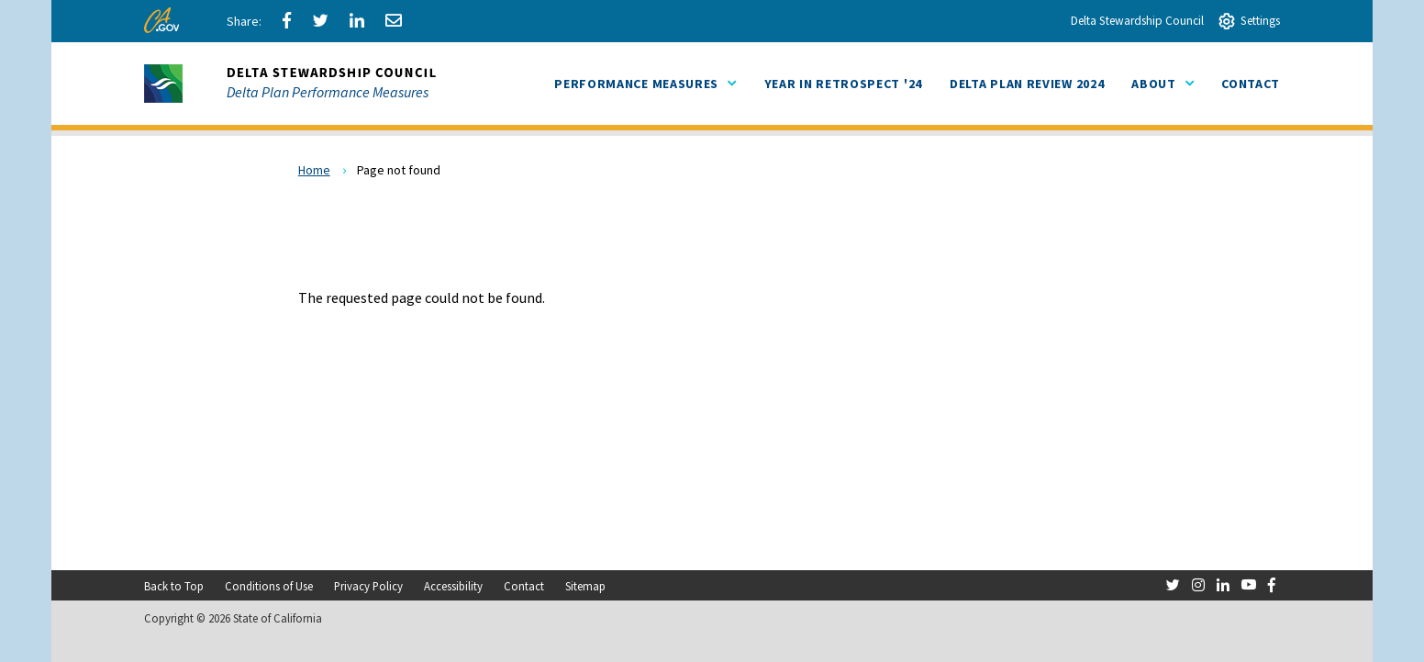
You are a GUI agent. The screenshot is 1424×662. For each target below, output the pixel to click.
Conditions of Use (269, 585)
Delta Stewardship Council (1137, 20)
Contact (524, 585)
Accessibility (453, 585)
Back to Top (174, 585)
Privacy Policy (368, 585)
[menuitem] (843, 84)
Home (314, 170)
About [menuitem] (1162, 83)
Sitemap (585, 585)
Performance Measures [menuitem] (645, 83)
